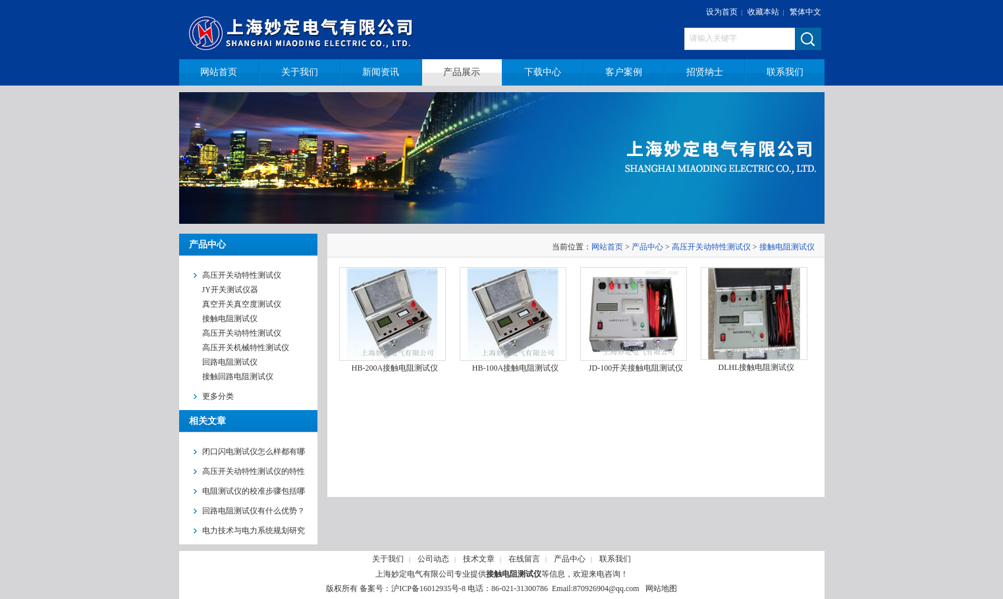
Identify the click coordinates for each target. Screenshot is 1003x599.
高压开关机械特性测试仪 (245, 347)
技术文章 (479, 558)
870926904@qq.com (606, 588)
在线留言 (524, 558)
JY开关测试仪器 (230, 289)
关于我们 (388, 558)
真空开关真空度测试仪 (241, 304)
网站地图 (661, 588)
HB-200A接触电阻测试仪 (395, 368)
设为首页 (722, 11)
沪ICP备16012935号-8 (428, 588)
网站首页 (607, 246)
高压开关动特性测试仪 (241, 333)
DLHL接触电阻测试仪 (756, 367)
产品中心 (647, 246)
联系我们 (615, 558)
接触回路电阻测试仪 (237, 376)
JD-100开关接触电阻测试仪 (636, 368)
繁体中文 (805, 11)
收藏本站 (763, 11)
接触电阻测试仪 (230, 318)
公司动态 (433, 558)
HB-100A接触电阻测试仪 (515, 368)
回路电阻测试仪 (230, 362)
